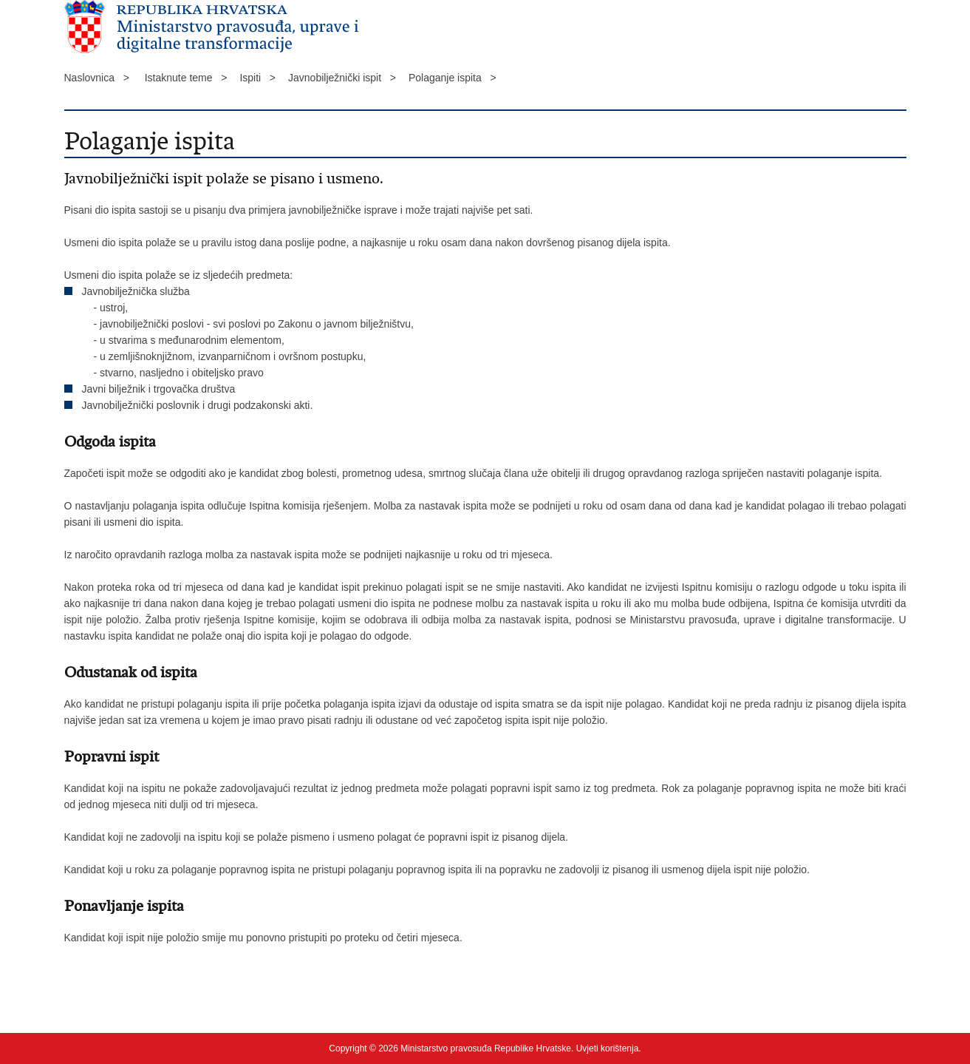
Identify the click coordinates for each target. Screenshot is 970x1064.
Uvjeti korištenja (607, 1048)
